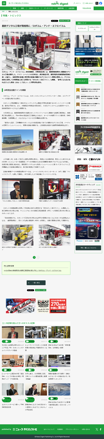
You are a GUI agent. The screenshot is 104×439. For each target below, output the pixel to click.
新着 (14, 8)
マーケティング (82, 28)
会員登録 (71, 8)
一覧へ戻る (36, 283)
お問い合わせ (89, 3)
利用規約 (60, 429)
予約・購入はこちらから (88, 248)
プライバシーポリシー (72, 429)
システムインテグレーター (94, 28)
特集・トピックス (13, 11)
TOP (3, 11)
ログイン (78, 3)
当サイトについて (49, 429)
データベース (48, 8)
